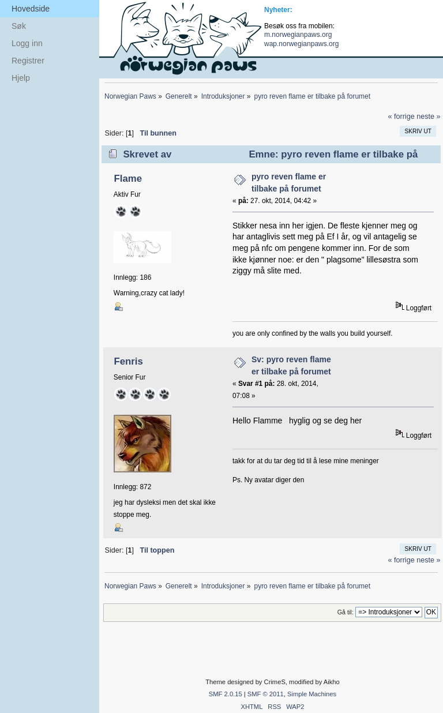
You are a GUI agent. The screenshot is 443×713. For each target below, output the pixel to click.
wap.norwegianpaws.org (301, 44)
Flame (128, 178)
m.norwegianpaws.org (298, 35)
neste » (428, 116)
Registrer (28, 60)
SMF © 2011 (265, 694)
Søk (19, 26)
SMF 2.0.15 (225, 694)
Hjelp (21, 77)
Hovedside (31, 8)
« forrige (401, 116)
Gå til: (345, 612)
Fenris (128, 361)
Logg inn (27, 43)
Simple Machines (311, 694)
